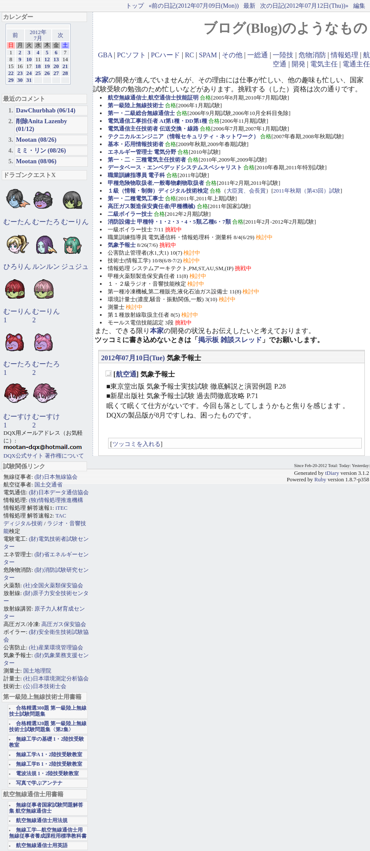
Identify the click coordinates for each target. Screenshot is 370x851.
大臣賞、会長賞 (246, 190)
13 (56, 59)
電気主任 (324, 64)
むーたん (17, 221)
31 (29, 80)
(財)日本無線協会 (56, 477)
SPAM (208, 55)
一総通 (257, 55)
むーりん (75, 221)
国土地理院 (37, 670)
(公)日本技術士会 (44, 686)
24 (29, 73)
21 (65, 66)
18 (38, 66)
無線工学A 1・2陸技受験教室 (49, 754)
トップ (135, 5)
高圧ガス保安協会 (63, 624)
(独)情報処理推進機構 (56, 500)
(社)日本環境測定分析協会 (56, 678)
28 (65, 73)
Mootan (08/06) (36, 161)
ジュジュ (75, 266)
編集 (359, 5)
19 (47, 66)
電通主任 (356, 64)
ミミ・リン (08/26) (41, 150)
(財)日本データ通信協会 (59, 492)
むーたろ (46, 221)
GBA (105, 55)
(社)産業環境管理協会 (56, 647)
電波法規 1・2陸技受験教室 (47, 773)
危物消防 (312, 55)
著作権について (64, 455)
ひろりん (17, 266)
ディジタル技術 (23, 523)
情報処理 (344, 55)
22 (11, 73)
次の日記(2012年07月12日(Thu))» (304, 5)
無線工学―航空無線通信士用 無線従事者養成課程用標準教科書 (48, 833)
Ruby (320, 480)
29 (11, 80)
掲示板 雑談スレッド (230, 339)
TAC (61, 515)
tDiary (332, 473)
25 (38, 73)
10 (29, 59)
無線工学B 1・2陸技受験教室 (49, 764)
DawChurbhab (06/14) (45, 110)
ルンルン (46, 266)
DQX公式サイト (24, 455)
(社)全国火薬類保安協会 (53, 585)
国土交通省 (48, 484)
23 (20, 73)
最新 (249, 5)
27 (56, 73)
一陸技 (283, 55)
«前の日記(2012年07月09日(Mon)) (194, 5)
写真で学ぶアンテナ (39, 783)
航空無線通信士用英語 (42, 845)
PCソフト (131, 55)
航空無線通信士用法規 (42, 820)
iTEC (62, 508)
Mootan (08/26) (36, 139)
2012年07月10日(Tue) (133, 358)
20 (56, 66)
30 (20, 80)
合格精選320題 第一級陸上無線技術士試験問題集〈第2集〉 (48, 727)
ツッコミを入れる (136, 443)
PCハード (165, 55)
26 (47, 73)
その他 (232, 55)
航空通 (126, 374)
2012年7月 (38, 35)
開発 (298, 64)
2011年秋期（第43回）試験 (306, 190)
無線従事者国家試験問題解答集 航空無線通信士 (46, 808)
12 (47, 59)
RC (189, 55)
